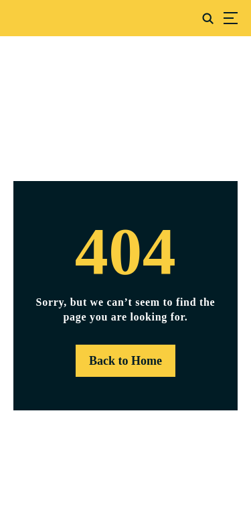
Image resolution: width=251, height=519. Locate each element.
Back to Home (125, 360)
